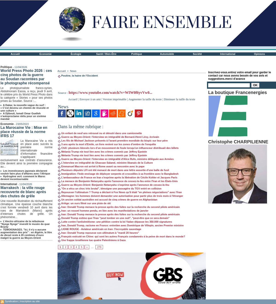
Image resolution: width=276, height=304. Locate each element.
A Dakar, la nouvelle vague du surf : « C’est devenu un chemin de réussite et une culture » (24, 108)
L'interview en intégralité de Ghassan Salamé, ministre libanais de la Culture (105, 162)
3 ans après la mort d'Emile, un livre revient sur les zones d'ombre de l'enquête (107, 144)
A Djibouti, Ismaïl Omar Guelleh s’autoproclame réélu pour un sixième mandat (23, 116)
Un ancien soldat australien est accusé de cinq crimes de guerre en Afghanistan (107, 199)
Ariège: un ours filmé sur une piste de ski (84, 203)
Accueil (15, 54)
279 (99, 247)
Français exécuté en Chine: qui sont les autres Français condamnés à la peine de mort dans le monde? (121, 236)
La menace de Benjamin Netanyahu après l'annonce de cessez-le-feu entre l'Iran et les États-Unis (118, 181)
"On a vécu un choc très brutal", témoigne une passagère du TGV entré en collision (109, 188)
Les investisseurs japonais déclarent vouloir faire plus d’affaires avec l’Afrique (25, 172)
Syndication (11, 301)
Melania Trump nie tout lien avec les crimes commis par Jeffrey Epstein (102, 151)
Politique (136, 54)
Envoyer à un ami (90, 99)
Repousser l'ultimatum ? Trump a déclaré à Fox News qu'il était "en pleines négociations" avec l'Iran (120, 192)
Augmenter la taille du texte (145, 99)
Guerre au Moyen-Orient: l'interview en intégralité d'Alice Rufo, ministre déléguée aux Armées (116, 159)
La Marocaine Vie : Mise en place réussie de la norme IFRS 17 (23, 132)
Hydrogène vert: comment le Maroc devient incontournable (22, 177)
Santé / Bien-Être (106, 54)
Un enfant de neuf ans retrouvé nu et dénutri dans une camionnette (100, 133)
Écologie (76, 54)
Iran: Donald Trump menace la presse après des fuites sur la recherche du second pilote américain (119, 207)
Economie (46, 54)
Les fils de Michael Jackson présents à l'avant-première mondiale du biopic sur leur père (113, 140)
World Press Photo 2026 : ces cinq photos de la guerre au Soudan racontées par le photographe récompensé (26, 77)
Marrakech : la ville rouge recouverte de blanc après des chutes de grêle (23, 192)
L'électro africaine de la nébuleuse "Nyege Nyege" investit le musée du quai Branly (24, 224)
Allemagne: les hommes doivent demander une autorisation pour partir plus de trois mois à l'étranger (120, 196)
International (227, 54)
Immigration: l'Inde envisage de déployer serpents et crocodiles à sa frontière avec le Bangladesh (118, 173)
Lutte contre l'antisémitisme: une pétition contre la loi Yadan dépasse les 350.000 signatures (115, 221)
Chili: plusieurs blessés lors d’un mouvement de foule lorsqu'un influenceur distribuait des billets (118, 148)
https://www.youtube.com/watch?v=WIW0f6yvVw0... (110, 92)
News (73, 71)
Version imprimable (114, 99)
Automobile (167, 54)
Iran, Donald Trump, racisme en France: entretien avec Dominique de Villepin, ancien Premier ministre (121, 225)
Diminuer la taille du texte (179, 99)
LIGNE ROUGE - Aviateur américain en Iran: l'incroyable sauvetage (99, 229)
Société (197, 54)
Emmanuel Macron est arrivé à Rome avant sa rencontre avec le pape (101, 166)
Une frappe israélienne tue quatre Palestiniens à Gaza (92, 240)
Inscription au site (30, 301)
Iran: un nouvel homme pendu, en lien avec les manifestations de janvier (103, 210)
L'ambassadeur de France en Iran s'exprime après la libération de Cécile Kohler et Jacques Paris (117, 177)
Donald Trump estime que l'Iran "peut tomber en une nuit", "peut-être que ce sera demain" (114, 218)
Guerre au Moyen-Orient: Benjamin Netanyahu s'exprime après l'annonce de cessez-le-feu (113, 184)
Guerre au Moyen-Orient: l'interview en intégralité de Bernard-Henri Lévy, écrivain (108, 137)
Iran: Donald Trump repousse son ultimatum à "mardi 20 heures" (98, 232)
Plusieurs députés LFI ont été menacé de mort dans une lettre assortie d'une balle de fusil (113, 170)
